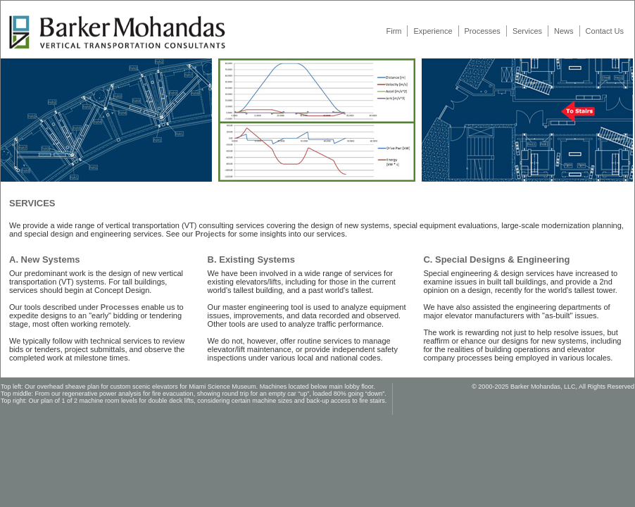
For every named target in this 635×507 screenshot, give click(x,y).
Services (527, 31)
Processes (483, 31)
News (564, 31)
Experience (432, 31)
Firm (393, 31)
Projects (210, 234)
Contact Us (605, 31)
